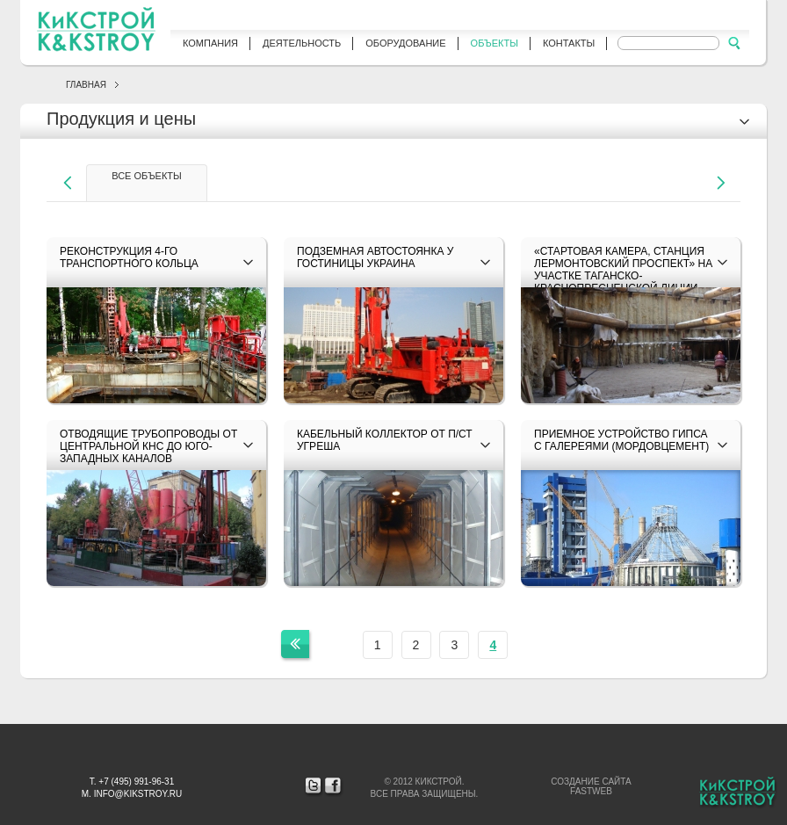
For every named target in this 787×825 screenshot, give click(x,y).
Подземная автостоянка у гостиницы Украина (375, 257)
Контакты (569, 43)
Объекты (494, 43)
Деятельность (302, 43)
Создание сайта (591, 781)
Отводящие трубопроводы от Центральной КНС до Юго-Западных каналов (148, 446)
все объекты (147, 175)
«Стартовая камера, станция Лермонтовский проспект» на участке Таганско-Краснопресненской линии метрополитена (623, 276)
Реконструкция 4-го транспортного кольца (129, 257)
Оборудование (405, 43)
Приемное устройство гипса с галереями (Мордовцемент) (621, 440)
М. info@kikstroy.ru (132, 794)
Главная (86, 85)
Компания (210, 43)
